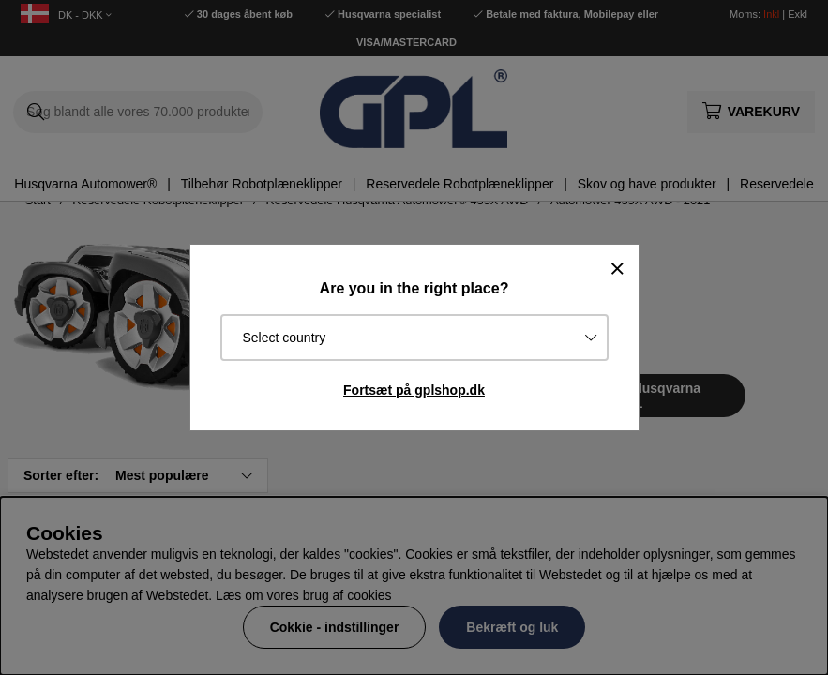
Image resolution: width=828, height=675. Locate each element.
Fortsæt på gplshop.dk (414, 390)
